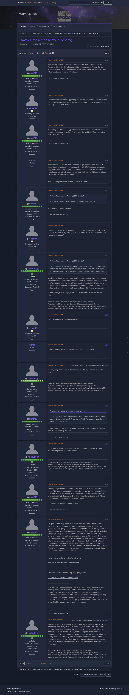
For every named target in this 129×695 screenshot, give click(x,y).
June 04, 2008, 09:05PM (55, 190)
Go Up (21, 663)
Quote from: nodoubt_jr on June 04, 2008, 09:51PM (69, 411)
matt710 (33, 73)
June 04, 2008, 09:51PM (55, 365)
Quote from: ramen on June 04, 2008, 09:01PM (68, 196)
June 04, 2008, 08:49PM (55, 60)
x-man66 (33, 108)
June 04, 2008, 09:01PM (55, 160)
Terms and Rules (109, 688)
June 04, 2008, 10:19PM (55, 444)
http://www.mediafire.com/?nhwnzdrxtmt (63, 563)
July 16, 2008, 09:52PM (55, 519)
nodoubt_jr (33, 269)
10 (43, 53)
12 (50, 53)
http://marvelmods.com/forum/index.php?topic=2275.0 (87, 306)
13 (53, 53)
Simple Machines (24, 691)
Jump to (76, 674)
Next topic (105, 46)
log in (46, 3)
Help (101, 688)
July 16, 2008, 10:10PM (55, 620)
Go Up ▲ (119, 688)
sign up (53, 3)
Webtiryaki (17, 688)
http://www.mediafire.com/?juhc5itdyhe (63, 503)
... (39, 53)
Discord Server (43, 26)
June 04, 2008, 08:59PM (55, 125)
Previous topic (93, 46)
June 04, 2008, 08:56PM (55, 95)
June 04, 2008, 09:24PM (55, 255)
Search (31, 26)
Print (107, 53)
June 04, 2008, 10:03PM (55, 405)
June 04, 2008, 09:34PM (55, 345)
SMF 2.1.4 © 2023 (12, 691)
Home (23, 26)
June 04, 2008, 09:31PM (55, 315)
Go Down (22, 53)
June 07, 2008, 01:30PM (55, 484)
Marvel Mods (28, 13)
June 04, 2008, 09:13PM (55, 225)
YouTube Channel (58, 26)
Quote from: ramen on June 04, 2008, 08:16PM (68, 261)
